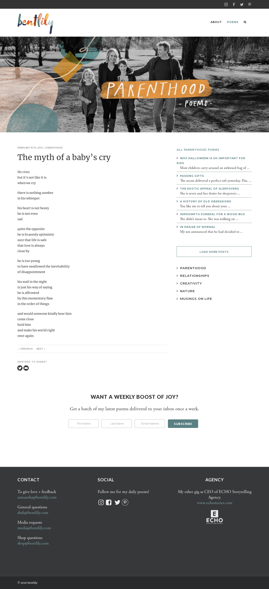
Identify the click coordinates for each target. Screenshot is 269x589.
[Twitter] (20, 367)
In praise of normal (198, 226)
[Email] (26, 367)
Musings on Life (196, 298)
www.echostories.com (214, 502)
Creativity (191, 283)
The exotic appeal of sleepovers (209, 188)
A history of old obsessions (205, 201)
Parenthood (54, 147)
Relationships (194, 275)
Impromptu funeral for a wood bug (212, 214)
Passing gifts (192, 175)
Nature (187, 291)
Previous (27, 348)
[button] (245, 22)
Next (40, 348)
